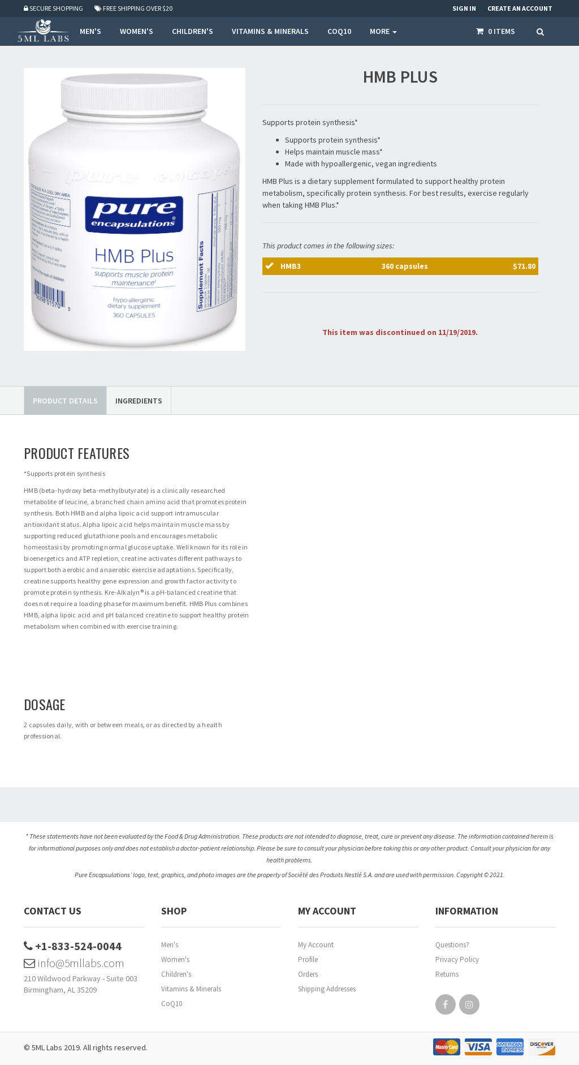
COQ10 (339, 31)
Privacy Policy (457, 959)
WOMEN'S (136, 31)
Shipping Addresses (327, 989)
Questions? (452, 945)
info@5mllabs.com (74, 963)
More (383, 31)
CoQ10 (171, 1003)
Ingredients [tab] (138, 401)
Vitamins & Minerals (191, 989)
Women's (175, 959)
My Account (316, 945)
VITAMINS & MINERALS (270, 31)
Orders (308, 974)
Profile (308, 959)
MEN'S (90, 31)
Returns (447, 974)
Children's (176, 974)
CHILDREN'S (192, 31)
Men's (169, 945)
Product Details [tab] (65, 401)
